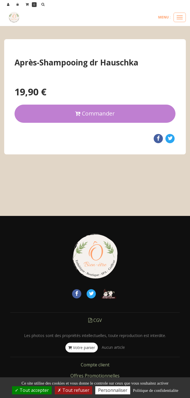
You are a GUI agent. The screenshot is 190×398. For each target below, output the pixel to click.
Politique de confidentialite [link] (155, 390)
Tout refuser (73, 390)
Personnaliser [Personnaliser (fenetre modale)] (112, 390)
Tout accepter (32, 390)
